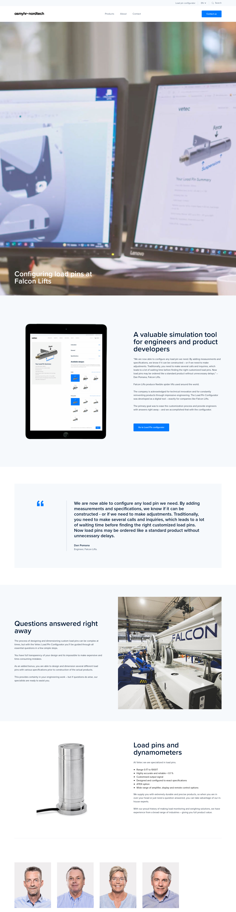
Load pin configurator (185, 3)
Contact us (211, 13)
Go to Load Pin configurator (151, 427)
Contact (137, 13)
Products (109, 13)
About (123, 13)
